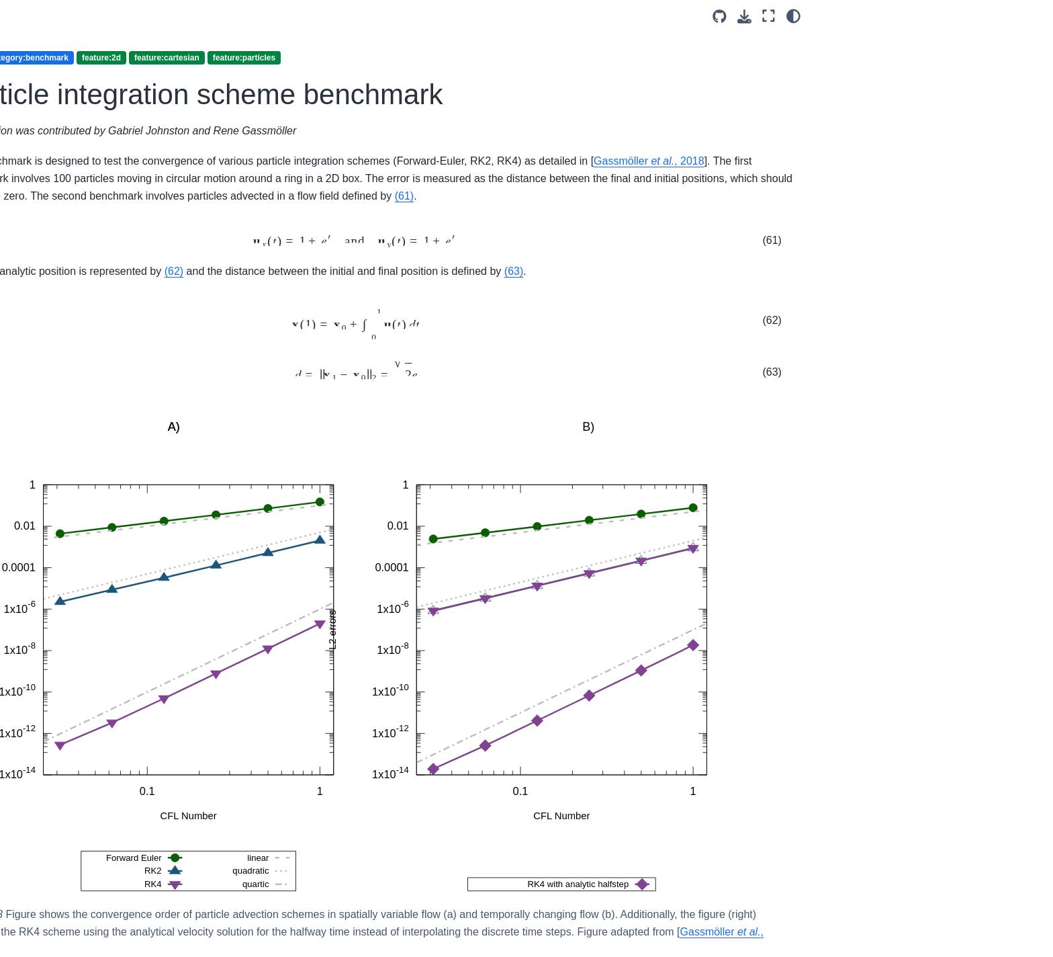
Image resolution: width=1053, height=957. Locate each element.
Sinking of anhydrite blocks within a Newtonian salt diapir (155, 714)
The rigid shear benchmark (150, 263)
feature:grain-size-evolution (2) (140, 53)
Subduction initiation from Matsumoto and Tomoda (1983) (160, 751)
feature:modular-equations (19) (138, 133)
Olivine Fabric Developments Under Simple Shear (154, 586)
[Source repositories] (719, 16)
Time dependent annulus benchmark (146, 293)
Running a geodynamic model (156, 556)
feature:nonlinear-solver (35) (142, 162)
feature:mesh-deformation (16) (147, 103)
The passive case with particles (159, 514)
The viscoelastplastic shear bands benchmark (151, 351)
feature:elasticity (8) (124, 23)
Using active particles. (140, 492)
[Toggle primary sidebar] (266, 16)
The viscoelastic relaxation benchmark (149, 389)
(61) (778, 214)
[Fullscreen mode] (768, 16)
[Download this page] (744, 16)
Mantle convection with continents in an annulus (145, 676)
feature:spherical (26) (127, 823)
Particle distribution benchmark (159, 205)
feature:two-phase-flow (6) (138, 844)
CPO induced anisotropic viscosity (146, 463)
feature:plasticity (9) (124, 781)
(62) (482, 289)
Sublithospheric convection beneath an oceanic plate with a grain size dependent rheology (160, 631)
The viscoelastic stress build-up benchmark (160, 426)
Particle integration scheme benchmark (156, 233)
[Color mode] (793, 16)
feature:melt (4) (115, 82)
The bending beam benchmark (158, 322)
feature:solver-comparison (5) (145, 801)
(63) (326, 307)
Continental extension (139, 535)
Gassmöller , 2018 (443, 178)
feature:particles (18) (129, 183)
